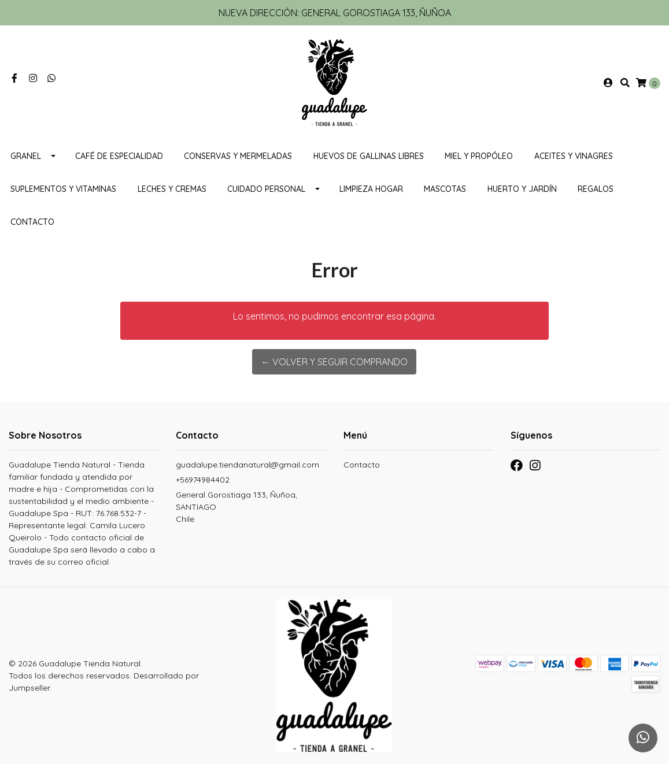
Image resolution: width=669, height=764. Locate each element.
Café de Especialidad (119, 156)
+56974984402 (203, 479)
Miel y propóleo (479, 156)
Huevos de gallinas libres (368, 156)
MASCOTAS (445, 189)
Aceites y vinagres (573, 156)
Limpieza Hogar (371, 189)
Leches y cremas (172, 189)
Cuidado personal (266, 189)
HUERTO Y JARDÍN (522, 189)
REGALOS (595, 189)
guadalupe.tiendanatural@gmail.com (247, 464)
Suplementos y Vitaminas (63, 189)
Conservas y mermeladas (238, 156)
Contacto (32, 222)
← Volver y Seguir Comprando (334, 362)
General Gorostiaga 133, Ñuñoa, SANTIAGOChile (236, 506)
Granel (25, 156)
